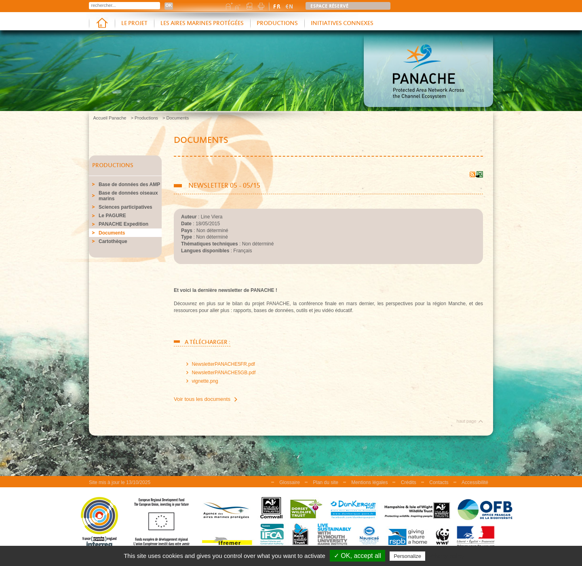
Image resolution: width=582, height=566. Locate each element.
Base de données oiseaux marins (128, 195)
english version (289, 6)
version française (277, 6)
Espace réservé (329, 6)
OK (168, 5)
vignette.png (205, 381)
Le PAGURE (112, 215)
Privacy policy (446, 556)
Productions (277, 23)
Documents (112, 233)
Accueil (102, 23)
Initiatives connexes (342, 23)
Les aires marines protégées (202, 23)
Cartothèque (113, 241)
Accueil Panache (110, 117)
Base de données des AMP (129, 184)
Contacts (438, 482)
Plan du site (325, 482)
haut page (467, 421)
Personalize (407, 556)
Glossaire (289, 482)
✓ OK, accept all (357, 555)
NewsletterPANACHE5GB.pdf (223, 372)
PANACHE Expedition (123, 224)
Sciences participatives (125, 207)
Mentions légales (369, 482)
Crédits (408, 482)
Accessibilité (475, 482)
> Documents (175, 117)
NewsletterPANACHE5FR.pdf (223, 364)
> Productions (144, 117)
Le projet (134, 23)
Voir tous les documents (202, 399)
